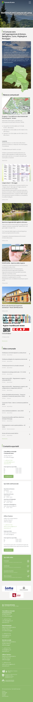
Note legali (4, 692)
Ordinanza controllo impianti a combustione (14, 352)
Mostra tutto (4, 341)
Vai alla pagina (8, 476)
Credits (4, 695)
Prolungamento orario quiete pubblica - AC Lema (14, 426)
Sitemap (4, 693)
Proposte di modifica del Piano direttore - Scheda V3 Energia (13, 418)
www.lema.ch (7, 463)
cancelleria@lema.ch (9, 462)
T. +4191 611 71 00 (8, 460)
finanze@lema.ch (6, 635)
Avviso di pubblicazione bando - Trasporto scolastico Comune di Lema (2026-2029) (13, 395)
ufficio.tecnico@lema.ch (10, 526)
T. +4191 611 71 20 (6, 633)
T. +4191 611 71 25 (8, 525)
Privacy (3, 691)
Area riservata (5, 696)
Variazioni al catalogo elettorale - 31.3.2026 (14, 372)
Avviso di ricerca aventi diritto (10, 433)
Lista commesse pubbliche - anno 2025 (13, 410)
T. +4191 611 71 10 (6, 648)
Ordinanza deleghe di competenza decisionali (14, 359)
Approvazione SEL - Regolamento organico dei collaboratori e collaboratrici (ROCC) (15, 387)
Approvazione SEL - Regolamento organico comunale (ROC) (14, 379)
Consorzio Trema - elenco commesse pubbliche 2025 (15, 403)
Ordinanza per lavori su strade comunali (13, 365)
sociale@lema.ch (6, 649)
